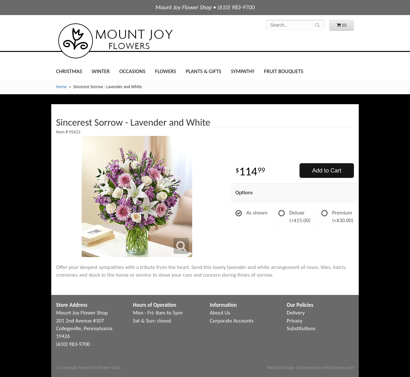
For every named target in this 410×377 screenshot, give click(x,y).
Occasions (132, 71)
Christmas (69, 71)
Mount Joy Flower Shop (115, 40)
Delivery (296, 312)
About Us (220, 312)
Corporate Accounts (231, 320)
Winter (101, 71)
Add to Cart (326, 170)
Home (61, 86)
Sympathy (243, 71)
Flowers (165, 71)
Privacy (294, 320)
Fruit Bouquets (283, 71)
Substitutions (301, 328)
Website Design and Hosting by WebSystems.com (310, 367)
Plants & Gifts (203, 71)
